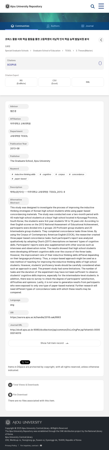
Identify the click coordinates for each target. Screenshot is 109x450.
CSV (54, 82)
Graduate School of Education (46, 51)
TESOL (68, 51)
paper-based (20, 179)
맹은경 (13, 111)
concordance (78, 174)
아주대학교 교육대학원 (20, 123)
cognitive (47, 174)
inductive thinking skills (25, 174)
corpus (61, 174)
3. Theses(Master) (84, 51)
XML (88, 82)
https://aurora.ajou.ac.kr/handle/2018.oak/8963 (35, 317)
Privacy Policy (11, 445)
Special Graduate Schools (17, 51)
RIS (21, 82)
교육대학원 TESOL (19, 136)
